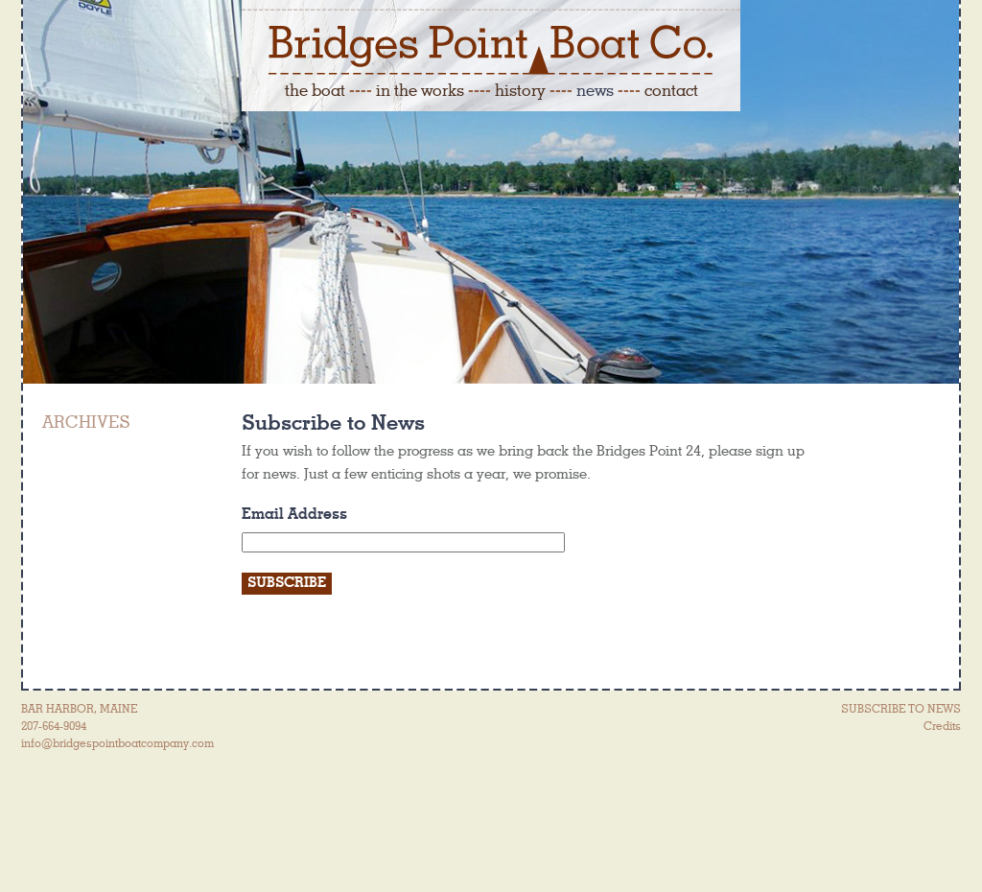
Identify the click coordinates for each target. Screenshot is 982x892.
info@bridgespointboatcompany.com (117, 743)
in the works (420, 90)
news (595, 90)
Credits (942, 726)
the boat (315, 90)
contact (671, 90)
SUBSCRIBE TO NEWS (901, 709)
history (520, 90)
